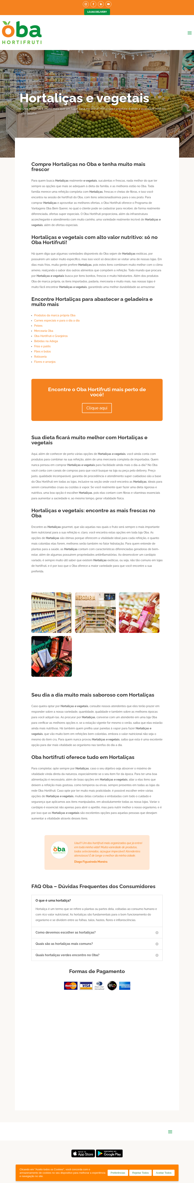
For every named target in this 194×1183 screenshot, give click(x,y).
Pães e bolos (42, 351)
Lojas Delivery (97, 12)
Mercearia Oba (43, 330)
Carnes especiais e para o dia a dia (57, 320)
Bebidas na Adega (46, 341)
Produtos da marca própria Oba (54, 315)
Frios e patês (42, 346)
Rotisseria (40, 356)
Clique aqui (96, 408)
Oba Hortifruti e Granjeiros (51, 336)
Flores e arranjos (45, 361)
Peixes (38, 325)
